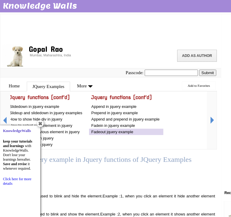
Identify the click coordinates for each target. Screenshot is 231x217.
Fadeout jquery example (112, 132)
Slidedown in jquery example (34, 106)
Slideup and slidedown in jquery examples (45, 113)
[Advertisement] (110, 28)
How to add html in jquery (31, 138)
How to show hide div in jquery (35, 119)
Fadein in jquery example (113, 125)
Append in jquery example (114, 106)
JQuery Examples (48, 86)
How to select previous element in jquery (44, 132)
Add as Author (197, 56)
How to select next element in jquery (41, 125)
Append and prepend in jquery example (125, 119)
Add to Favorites (199, 85)
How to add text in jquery (30, 144)
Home (14, 85)
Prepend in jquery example (114, 113)
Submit (208, 73)
